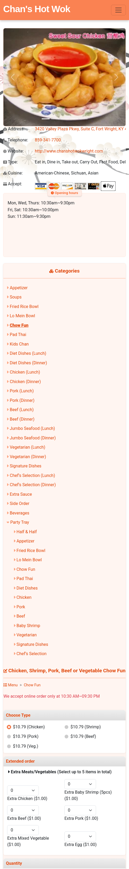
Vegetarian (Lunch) (27, 447)
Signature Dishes (25, 465)
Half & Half (27, 531)
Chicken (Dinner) (25, 381)
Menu (10, 685)
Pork (21, 606)
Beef (21, 616)
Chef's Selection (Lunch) (32, 475)
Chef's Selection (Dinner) (33, 484)
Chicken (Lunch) (25, 372)
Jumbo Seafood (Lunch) (32, 428)
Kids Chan (19, 344)
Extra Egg (80, 844)
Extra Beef (24, 818)
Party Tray (19, 522)
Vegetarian (27, 634)
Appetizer (19, 287)
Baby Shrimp (28, 625)
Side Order (19, 503)
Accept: (12, 183)
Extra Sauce (21, 494)
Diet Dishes (27, 588)
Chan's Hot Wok (36, 9)
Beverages (19, 513)
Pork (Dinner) (22, 400)
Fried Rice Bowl (24, 306)
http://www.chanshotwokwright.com (69, 151)
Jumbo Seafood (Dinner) (33, 437)
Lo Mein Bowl (22, 315)
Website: (13, 151)
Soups (16, 297)
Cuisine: (13, 173)
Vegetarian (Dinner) (28, 456)
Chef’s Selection (32, 653)
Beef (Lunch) (22, 409)
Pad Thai (18, 334)
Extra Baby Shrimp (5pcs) (88, 795)
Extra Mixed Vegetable (28, 841)
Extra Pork (81, 818)
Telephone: (15, 139)
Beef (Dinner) (22, 419)
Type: (10, 161)
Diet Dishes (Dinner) (28, 362)
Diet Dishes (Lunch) (28, 353)
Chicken (24, 597)
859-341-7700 (48, 139)
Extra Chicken (27, 798)
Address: (14, 128)
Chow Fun (19, 325)
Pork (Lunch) (22, 390)
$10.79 (29, 726)
